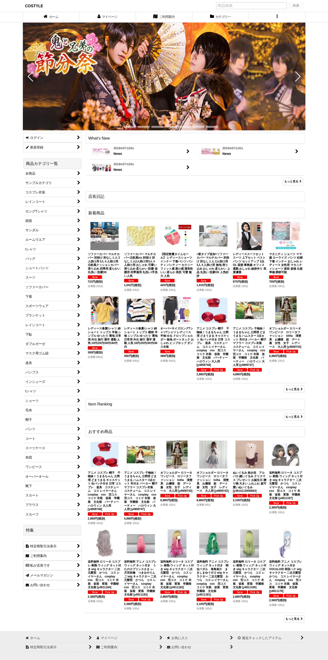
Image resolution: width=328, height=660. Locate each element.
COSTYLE (34, 6)
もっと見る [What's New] (293, 181)
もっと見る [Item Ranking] (294, 416)
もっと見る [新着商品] (294, 389)
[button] (277, 17)
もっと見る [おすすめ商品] (294, 618)
